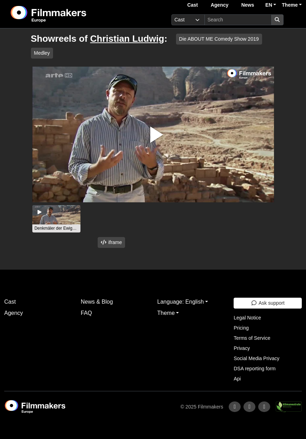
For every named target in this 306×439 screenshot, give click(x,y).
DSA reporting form (254, 368)
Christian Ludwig (127, 38)
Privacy (242, 348)
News (247, 5)
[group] (56, 218)
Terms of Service (252, 338)
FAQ (86, 313)
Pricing (241, 328)
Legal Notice (247, 317)
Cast (192, 5)
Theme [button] (290, 5)
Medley (42, 53)
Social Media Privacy (256, 358)
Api (237, 378)
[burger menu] (294, 19)
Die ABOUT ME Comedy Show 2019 (219, 39)
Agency (220, 5)
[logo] (66, 14)
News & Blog (97, 302)
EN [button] (268, 5)
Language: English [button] (180, 302)
